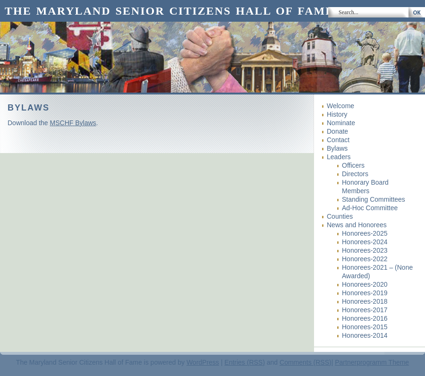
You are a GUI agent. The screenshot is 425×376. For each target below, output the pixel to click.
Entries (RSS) (244, 362)
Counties (340, 216)
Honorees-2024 (365, 242)
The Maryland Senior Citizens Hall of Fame (169, 11)
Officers (353, 165)
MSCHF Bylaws (73, 123)
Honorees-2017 (365, 310)
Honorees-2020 (365, 284)
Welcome (340, 106)
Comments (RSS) (306, 362)
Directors (355, 174)
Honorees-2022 (365, 259)
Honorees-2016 (365, 318)
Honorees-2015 (365, 327)
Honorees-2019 (365, 293)
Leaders (339, 157)
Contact (338, 140)
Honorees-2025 (365, 233)
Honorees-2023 (365, 250)
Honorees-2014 (365, 335)
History (337, 114)
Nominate (341, 123)
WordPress (203, 362)
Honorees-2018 (365, 301)
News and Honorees (357, 225)
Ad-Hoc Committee (370, 208)
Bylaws (337, 148)
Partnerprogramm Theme (372, 362)
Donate (337, 131)
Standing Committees (373, 199)
